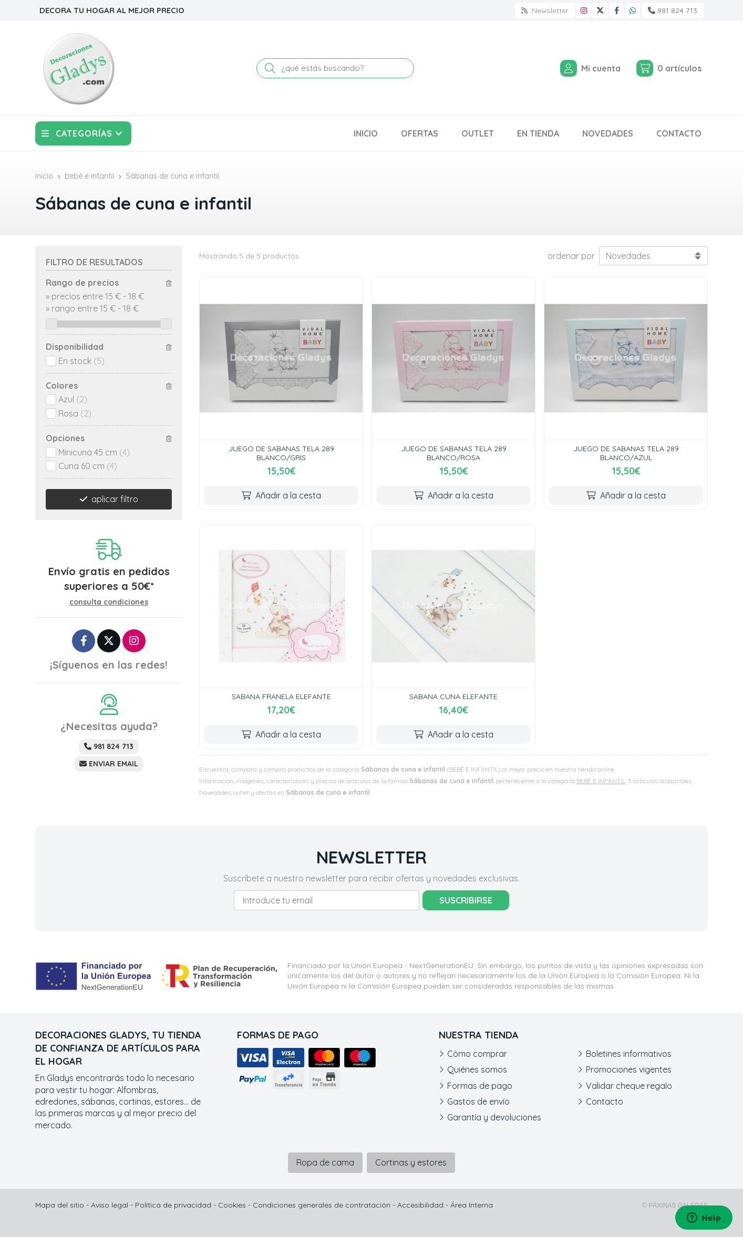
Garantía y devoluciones (494, 1117)
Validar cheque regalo (629, 1085)
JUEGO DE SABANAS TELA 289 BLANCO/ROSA (454, 453)
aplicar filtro (114, 499)
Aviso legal (109, 1205)
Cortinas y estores (411, 1162)
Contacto (604, 1101)
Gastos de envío (478, 1101)
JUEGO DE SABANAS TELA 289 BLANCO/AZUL (626, 453)
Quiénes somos (477, 1069)
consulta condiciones (108, 602)
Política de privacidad (173, 1205)
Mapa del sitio (59, 1205)
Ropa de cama (325, 1162)
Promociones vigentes (629, 1069)
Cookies (232, 1205)
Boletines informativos (629, 1053)
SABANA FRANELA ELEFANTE (281, 696)
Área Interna (471, 1205)
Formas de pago (479, 1085)
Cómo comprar (477, 1053)
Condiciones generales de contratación (321, 1205)
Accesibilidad (420, 1205)
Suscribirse (465, 900)
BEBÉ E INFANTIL (600, 781)
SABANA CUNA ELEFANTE (453, 696)
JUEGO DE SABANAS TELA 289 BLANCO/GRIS (281, 453)
